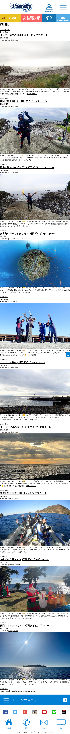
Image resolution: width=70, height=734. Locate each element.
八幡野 (11, 367)
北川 (10, 301)
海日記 (17, 40)
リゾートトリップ (15, 239)
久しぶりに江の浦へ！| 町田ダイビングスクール (25, 427)
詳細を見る (4, 98)
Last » (34, 691)
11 (27, 691)
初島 (10, 631)
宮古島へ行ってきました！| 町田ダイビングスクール (28, 233)
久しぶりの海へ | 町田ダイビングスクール (22, 362)
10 (25, 691)
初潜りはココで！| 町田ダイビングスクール (23, 493)
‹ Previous (14, 691)
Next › (30, 691)
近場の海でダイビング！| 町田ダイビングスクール (27, 167)
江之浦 (11, 40)
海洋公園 (18, 564)
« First (9, 691)
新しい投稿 (5, 32)
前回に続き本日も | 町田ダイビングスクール (23, 101)
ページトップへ (68, 354)
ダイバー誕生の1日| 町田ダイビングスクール (24, 35)
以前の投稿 (5, 30)
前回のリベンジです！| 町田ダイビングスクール (25, 625)
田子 (16, 498)
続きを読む (32, 94)
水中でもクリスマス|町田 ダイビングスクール (24, 559)
